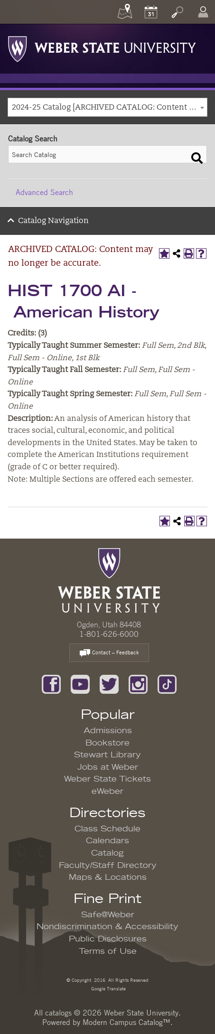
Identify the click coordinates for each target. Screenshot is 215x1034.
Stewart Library (107, 755)
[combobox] (107, 107)
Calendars (107, 841)
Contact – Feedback (109, 653)
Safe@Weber (107, 915)
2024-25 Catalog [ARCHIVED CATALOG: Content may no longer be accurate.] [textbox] (109, 108)
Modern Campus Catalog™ (126, 1022)
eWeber (107, 791)
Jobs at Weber (107, 767)
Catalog (107, 853)
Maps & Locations (108, 877)
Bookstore (107, 743)
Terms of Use (108, 951)
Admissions (108, 731)
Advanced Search (44, 192)
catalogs (58, 1012)
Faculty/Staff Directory (108, 865)
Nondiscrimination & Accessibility (107, 927)
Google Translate (108, 988)
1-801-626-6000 (109, 634)
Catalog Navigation (53, 221)
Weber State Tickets (107, 779)
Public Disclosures (108, 939)
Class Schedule (107, 829)
